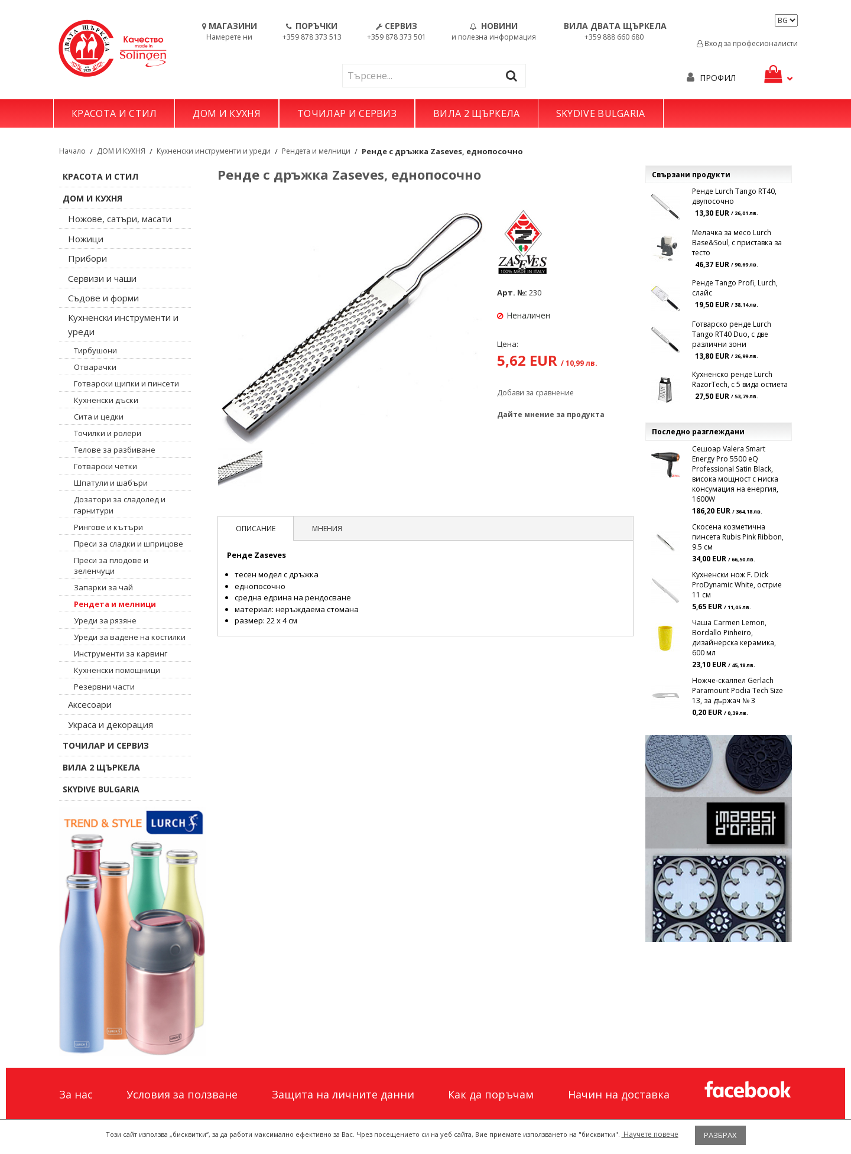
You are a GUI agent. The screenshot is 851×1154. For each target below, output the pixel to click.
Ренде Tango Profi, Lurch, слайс (735, 288)
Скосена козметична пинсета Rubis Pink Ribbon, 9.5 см (738, 537)
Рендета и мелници (316, 151)
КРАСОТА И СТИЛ (114, 113)
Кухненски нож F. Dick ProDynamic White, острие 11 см (737, 585)
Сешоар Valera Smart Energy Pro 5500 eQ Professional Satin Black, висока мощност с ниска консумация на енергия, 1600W (735, 474)
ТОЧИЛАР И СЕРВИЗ (347, 113)
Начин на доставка (619, 1094)
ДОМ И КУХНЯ (227, 113)
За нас (76, 1094)
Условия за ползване (182, 1094)
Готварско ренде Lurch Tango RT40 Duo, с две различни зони (731, 334)
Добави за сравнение (535, 393)
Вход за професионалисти (747, 43)
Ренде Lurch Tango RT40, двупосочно (734, 196)
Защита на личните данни (343, 1094)
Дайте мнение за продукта (551, 414)
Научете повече (650, 1134)
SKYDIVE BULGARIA (600, 113)
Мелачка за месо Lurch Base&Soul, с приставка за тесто (737, 242)
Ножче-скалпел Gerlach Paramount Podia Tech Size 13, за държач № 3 (737, 690)
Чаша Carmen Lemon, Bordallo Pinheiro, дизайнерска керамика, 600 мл (734, 637)
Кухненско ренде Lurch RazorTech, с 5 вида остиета (740, 379)
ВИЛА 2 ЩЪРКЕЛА (476, 113)
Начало (72, 151)
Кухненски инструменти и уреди (214, 151)
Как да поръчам (491, 1094)
